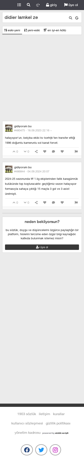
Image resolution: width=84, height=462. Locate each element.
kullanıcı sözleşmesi (27, 423)
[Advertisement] (41, 78)
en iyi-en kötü (55, 30)
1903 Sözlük (7, 5)
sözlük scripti (61, 433)
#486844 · (31, 171)
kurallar (59, 414)
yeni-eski (32, 30)
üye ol (71, 5)
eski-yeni (12, 30)
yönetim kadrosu (28, 432)
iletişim (44, 414)
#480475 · (33, 130)
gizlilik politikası (58, 423)
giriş (51, 5)
